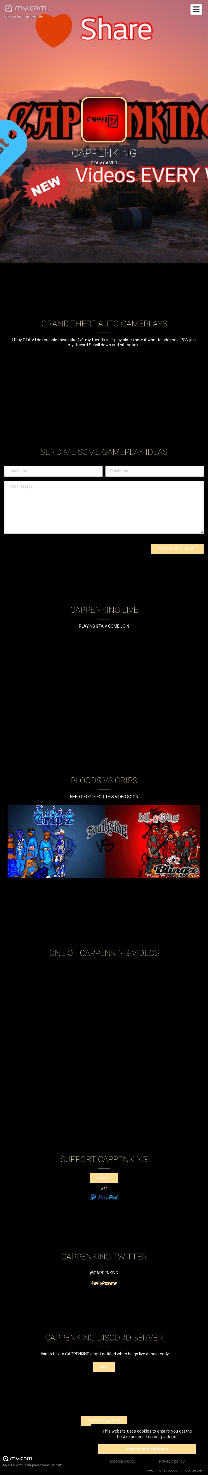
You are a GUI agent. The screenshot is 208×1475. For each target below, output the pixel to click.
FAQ (150, 1470)
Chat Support (169, 1470)
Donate (104, 1178)
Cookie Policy (122, 1461)
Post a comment (104, 1421)
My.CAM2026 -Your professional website (33, 1461)
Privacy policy (172, 1461)
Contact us (194, 1470)
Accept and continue (147, 1449)
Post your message (177, 549)
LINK (104, 1367)
